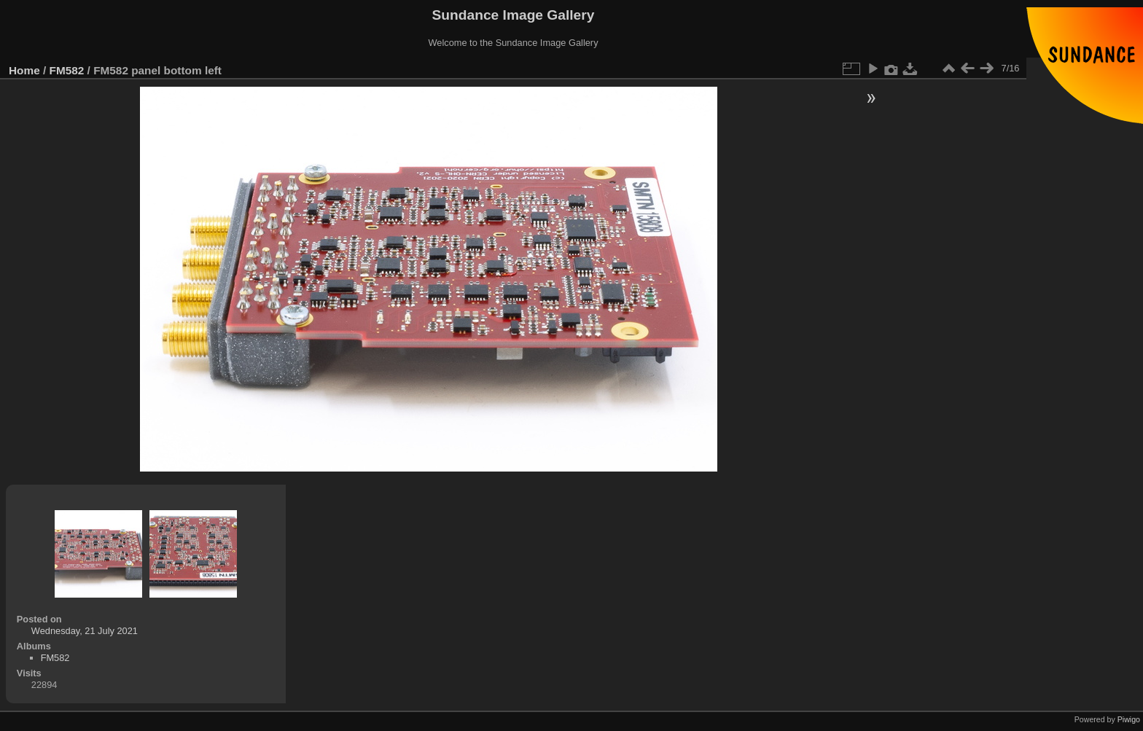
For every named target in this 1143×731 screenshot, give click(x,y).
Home (24, 70)
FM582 (67, 70)
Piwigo (1128, 719)
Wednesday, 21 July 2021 (84, 630)
